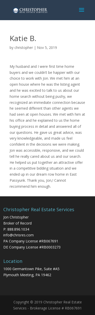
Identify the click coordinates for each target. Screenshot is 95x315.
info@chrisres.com (18, 235)
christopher (23, 47)
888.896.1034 (18, 229)
